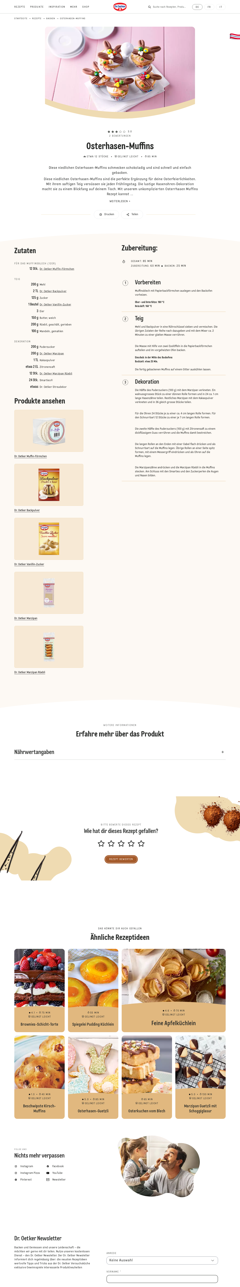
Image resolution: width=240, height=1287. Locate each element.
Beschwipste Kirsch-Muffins (39, 1077)
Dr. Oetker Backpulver (53, 291)
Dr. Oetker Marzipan (52, 353)
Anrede (111, 1253)
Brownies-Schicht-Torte (39, 990)
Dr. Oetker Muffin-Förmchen (57, 269)
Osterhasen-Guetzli (93, 1077)
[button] (120, 125)
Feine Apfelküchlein (174, 990)
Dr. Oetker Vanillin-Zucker (55, 305)
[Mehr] (76, 7)
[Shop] (88, 7)
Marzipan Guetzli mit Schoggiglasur (200, 1077)
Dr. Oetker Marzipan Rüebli (56, 373)
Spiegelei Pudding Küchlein (93, 990)
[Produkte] (39, 7)
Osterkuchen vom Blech (147, 1077)
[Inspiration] (59, 7)
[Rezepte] (22, 7)
